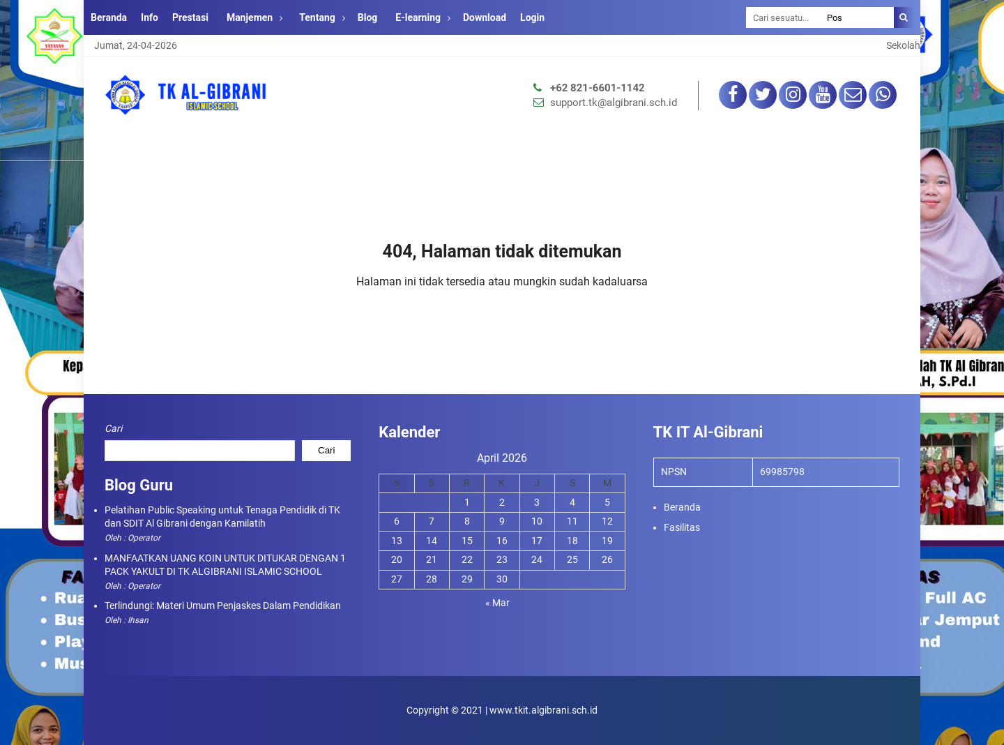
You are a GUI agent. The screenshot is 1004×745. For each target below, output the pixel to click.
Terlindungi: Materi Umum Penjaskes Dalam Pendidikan (223, 605)
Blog (368, 17)
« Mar (497, 602)
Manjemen (250, 17)
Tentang (317, 17)
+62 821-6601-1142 (597, 88)
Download (484, 17)
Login (532, 17)
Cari (113, 428)
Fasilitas (682, 527)
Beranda (109, 17)
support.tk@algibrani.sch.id (613, 102)
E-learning (418, 17)
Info (149, 17)
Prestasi (190, 17)
